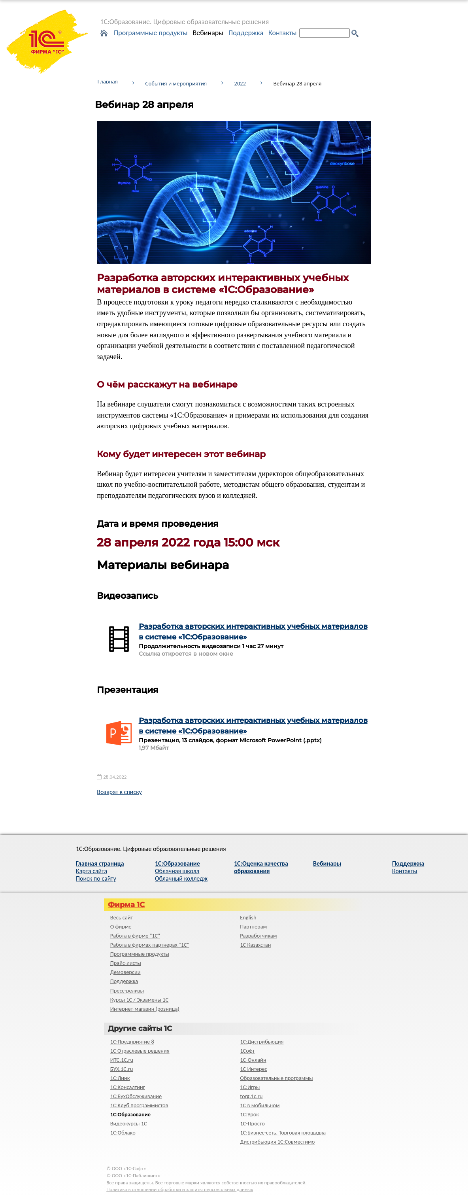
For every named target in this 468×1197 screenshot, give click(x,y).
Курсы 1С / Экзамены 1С (139, 999)
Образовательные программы (276, 1078)
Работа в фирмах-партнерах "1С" (149, 944)
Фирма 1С (126, 904)
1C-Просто (252, 1123)
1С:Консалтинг (127, 1087)
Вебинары (207, 32)
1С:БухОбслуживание (136, 1096)
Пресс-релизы (127, 990)
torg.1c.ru (251, 1096)
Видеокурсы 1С (128, 1123)
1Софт (247, 1050)
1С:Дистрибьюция (261, 1041)
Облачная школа (177, 871)
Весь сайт (121, 917)
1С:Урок (249, 1114)
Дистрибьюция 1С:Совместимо (277, 1141)
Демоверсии (125, 972)
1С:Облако (123, 1132)
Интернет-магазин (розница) (144, 1008)
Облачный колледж (181, 878)
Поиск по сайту (96, 878)
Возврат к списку (119, 792)
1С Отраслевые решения (140, 1050)
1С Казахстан (255, 944)
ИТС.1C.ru (121, 1059)
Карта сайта (91, 871)
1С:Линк (120, 1078)
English (248, 917)
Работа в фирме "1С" (135, 935)
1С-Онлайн (253, 1059)
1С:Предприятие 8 (132, 1041)
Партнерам (253, 926)
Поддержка (245, 32)
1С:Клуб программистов (139, 1105)
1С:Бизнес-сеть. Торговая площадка (283, 1132)
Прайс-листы (125, 962)
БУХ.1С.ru (121, 1068)
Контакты (282, 32)
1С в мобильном (259, 1105)
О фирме (121, 926)
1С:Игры (250, 1087)
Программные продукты (151, 32)
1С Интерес (253, 1068)
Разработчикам (258, 935)
